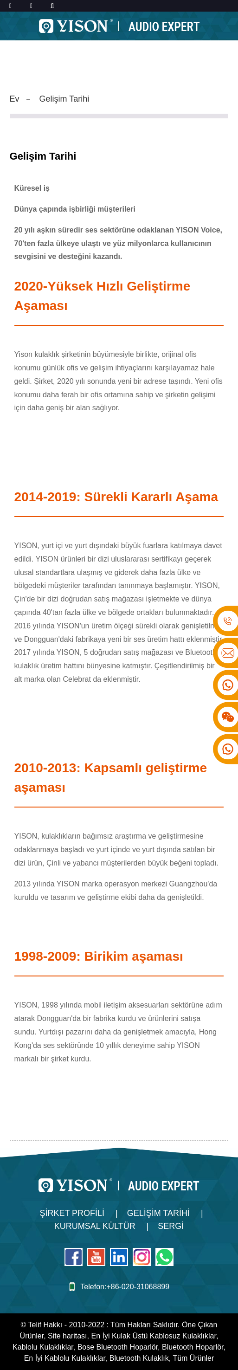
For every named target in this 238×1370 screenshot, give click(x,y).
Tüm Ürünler (193, 1358)
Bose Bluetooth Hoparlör (117, 1347)
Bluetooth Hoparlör (193, 1347)
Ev (14, 98)
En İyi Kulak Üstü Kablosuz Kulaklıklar (153, 1336)
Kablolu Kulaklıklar (43, 1347)
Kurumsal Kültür (94, 1226)
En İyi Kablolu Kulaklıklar (64, 1358)
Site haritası (67, 1336)
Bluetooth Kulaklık (139, 1358)
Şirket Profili (71, 1213)
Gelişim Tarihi (64, 98)
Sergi (171, 1226)
